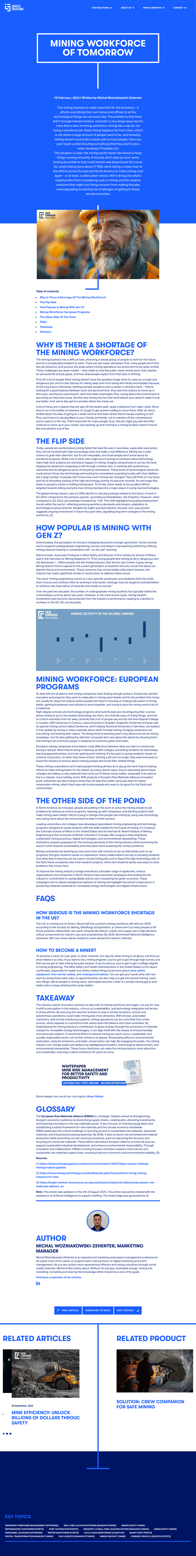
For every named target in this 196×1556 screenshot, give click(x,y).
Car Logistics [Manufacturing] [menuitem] (77, 1536)
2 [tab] (7, 1433)
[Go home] (15, 7)
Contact (178, 8)
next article (125, 1310)
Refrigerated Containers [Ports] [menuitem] (24, 1529)
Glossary (45, 331)
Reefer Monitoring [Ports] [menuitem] (63, 1533)
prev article (70, 1310)
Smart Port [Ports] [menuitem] (141, 1533)
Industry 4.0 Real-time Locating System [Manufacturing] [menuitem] (116, 1529)
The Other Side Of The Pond (58, 317)
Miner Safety (95, 1096)
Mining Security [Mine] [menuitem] (113, 1536)
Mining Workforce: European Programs (65, 312)
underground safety (95, 974)
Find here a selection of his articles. (59, 1277)
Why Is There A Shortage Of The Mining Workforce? (73, 297)
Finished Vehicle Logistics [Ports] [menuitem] (151, 1536)
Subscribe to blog (98, 1310)
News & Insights (152, 8)
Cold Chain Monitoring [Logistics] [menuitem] (104, 1533)
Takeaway (46, 327)
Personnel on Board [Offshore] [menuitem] (24, 1533)
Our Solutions (100, 8)
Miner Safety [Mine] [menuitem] (165, 1529)
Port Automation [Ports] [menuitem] (63, 1529)
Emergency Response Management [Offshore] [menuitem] (31, 1525)
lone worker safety (63, 974)
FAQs (43, 322)
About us (126, 8)
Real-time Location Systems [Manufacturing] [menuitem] (90, 1525)
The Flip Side (48, 302)
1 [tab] (4, 1433)
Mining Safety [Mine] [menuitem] (133, 1525)
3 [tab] (10, 1433)
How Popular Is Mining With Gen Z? (62, 307)
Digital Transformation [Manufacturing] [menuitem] (29, 1536)
